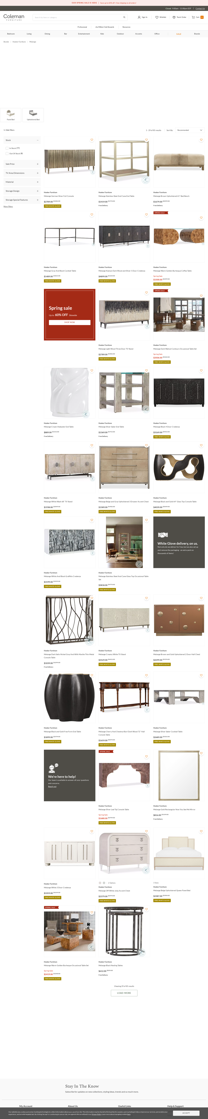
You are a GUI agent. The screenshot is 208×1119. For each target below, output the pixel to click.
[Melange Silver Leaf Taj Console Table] (124, 800)
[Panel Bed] (10, 109)
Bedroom (11, 34)
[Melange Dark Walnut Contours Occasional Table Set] (179, 339)
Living (29, 34)
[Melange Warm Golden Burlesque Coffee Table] (179, 261)
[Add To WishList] (91, 134)
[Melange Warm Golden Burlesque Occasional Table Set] (69, 956)
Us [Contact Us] (172, 1105)
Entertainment (84, 34)
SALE (178, 34)
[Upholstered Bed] (33, 109)
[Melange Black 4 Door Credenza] (179, 417)
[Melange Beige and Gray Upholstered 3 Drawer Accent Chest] (124, 492)
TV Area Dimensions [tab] (15, 167)
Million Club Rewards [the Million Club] (104, 27)
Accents (138, 34)
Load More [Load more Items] (124, 987)
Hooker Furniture (19, 42)
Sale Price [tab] (10, 158)
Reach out (52, 781)
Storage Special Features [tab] (17, 194)
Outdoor (120, 34)
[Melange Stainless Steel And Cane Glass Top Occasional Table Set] (124, 567)
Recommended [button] (183, 124)
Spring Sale (157, 270)
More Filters (8, 201)
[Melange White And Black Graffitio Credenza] (69, 567)
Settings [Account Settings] (26, 1105)
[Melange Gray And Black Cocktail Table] (69, 261)
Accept (186, 1113)
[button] (142, 17)
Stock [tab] (8, 134)
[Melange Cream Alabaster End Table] (69, 417)
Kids (102, 34)
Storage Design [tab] (13, 185)
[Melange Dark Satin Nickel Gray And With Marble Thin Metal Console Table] (69, 644)
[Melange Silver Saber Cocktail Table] (179, 722)
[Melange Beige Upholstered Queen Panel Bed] (179, 881)
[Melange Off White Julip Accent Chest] (124, 881)
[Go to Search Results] (124, 17)
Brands (197, 34)
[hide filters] (10, 124)
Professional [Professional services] (82, 27)
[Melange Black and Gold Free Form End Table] (69, 722)
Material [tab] (10, 176)
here (128, 1114)
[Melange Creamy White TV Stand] (124, 644)
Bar (65, 34)
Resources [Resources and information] (126, 27)
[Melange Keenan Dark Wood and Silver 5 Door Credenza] (124, 261)
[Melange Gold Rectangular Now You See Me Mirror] (179, 800)
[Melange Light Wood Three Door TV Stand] (124, 339)
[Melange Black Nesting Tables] (124, 956)
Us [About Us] (72, 1105)
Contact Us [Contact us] (200, 8)
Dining (47, 34)
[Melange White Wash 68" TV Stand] (69, 492)
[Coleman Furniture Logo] (14, 20)
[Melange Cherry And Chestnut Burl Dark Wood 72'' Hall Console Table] (124, 722)
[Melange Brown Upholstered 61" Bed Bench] (179, 186)
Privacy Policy (96, 1114)
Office (156, 34)
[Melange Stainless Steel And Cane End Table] (124, 186)
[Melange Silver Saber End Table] (124, 417)
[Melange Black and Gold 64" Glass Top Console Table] (179, 492)
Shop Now (69, 317)
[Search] (80, 17)
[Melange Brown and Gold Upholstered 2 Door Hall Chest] (179, 644)
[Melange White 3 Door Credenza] (69, 878)
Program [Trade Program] (124, 1105)
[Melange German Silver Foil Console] (69, 186)
